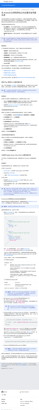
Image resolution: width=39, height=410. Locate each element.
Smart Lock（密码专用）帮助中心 (26, 401)
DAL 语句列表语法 (10, 212)
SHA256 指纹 (12, 173)
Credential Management (8, 5)
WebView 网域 (20, 61)
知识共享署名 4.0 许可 (20, 363)
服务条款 (3, 401)
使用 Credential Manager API (14, 175)
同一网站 (16, 188)
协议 (28, 123)
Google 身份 (22, 405)
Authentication (17, 9)
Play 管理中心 (14, 85)
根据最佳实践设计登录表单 (9, 72)
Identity (8, 1)
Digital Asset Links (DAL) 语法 (14, 105)
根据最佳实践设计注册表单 (9, 70)
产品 (5, 9)
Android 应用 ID (7, 170)
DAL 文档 (30, 332)
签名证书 (24, 250)
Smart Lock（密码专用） (25, 403)
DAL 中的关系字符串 (8, 255)
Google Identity (10, 9)
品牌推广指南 (4, 403)
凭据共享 (32, 9)
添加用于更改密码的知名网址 (10, 75)
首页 (2, 9)
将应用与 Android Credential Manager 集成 (26, 77)
